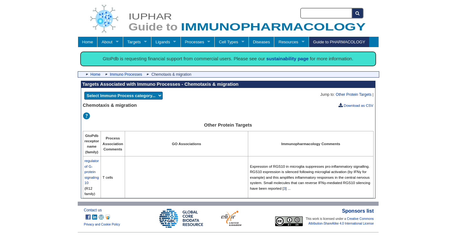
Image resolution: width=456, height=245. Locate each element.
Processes (194, 42)
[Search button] (357, 13)
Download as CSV (356, 105)
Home (87, 42)
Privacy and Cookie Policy (102, 224)
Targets (134, 42)
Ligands (162, 42)
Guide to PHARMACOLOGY (339, 42)
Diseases (261, 42)
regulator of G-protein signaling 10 (92, 172)
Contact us (93, 210)
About (107, 42)
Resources (288, 42)
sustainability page (287, 58)
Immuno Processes (126, 74)
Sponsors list (358, 211)
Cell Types (228, 42)
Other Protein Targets (353, 94)
